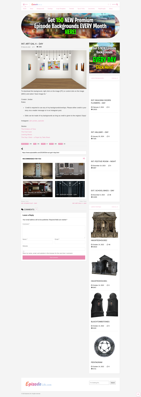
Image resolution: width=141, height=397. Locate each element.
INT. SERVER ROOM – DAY (66, 195)
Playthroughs (102, 8)
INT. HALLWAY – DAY (100, 132)
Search (113, 382)
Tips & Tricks (81, 8)
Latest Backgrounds (97, 78)
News (31, 8)
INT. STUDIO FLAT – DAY (29, 203)
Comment (26, 224)
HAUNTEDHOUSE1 (99, 281)
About (110, 8)
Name (25, 241)
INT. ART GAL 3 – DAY (79, 203)
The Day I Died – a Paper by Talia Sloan (35, 137)
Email (57, 241)
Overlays (50, 8)
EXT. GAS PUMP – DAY (33, 176)
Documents (91, 8)
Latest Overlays (96, 207)
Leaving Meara (26, 134)
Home (24, 8)
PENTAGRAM (96, 362)
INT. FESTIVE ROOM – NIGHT (103, 161)
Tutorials (71, 8)
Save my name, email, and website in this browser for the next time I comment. (48, 255)
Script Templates (61, 8)
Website (25, 248)
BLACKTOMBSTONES (100, 322)
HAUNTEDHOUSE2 (99, 240)
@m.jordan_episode (36, 121)
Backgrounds (40, 8)
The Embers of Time (28, 129)
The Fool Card (26, 132)
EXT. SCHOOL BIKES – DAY (102, 191)
